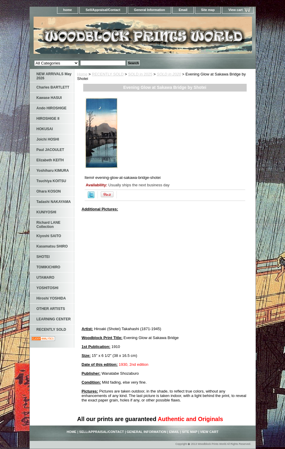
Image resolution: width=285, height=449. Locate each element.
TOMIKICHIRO (48, 267)
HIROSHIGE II (48, 118)
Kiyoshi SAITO (49, 236)
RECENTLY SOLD (108, 74)
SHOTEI (43, 257)
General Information (149, 10)
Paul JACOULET (50, 150)
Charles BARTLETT (53, 87)
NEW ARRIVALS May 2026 (54, 76)
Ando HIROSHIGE (52, 108)
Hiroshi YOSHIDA (51, 298)
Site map (208, 10)
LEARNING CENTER (54, 319)
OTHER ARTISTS (51, 309)
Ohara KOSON (49, 191)
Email (183, 10)
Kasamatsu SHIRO (52, 246)
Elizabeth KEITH (50, 160)
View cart (235, 10)
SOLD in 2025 (140, 74)
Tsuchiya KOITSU (51, 181)
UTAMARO (45, 277)
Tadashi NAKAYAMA (54, 202)
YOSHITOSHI (48, 288)
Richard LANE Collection (49, 224)
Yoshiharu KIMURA (53, 170)
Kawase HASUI (49, 98)
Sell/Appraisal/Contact (103, 10)
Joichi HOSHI (48, 139)
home (67, 10)
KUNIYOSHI (46, 212)
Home (82, 74)
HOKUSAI (45, 129)
